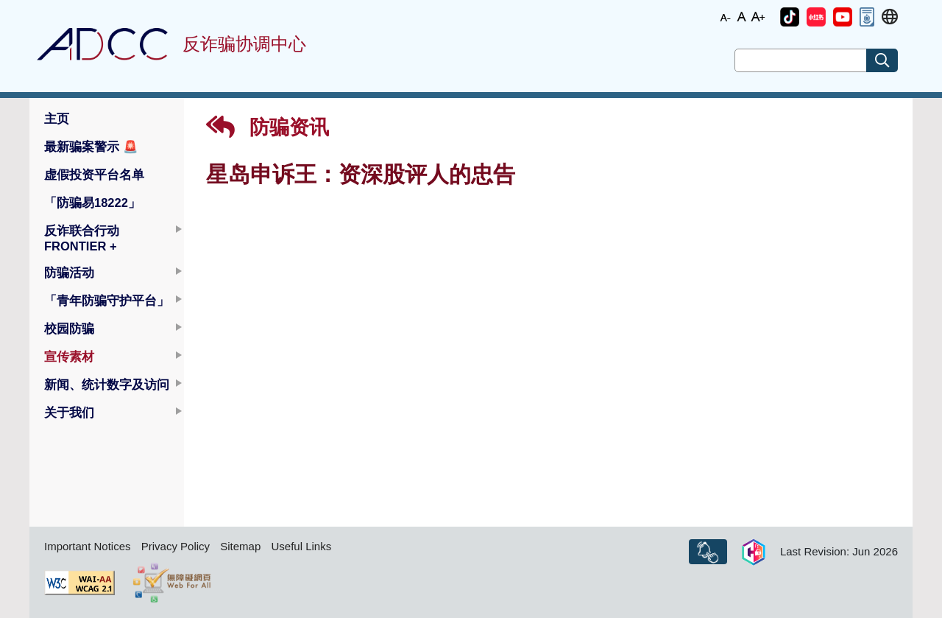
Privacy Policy (175, 546)
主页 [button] (56, 118)
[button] (789, 17)
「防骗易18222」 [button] (92, 202)
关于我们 (69, 412)
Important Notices (87, 546)
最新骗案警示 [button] (91, 146)
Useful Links (301, 546)
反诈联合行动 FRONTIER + (81, 238)
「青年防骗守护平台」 (106, 300)
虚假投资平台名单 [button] (94, 174)
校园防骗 (69, 328)
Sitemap (240, 546)
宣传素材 (69, 356)
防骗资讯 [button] (267, 127)
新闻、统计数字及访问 (106, 384)
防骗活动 (69, 272)
